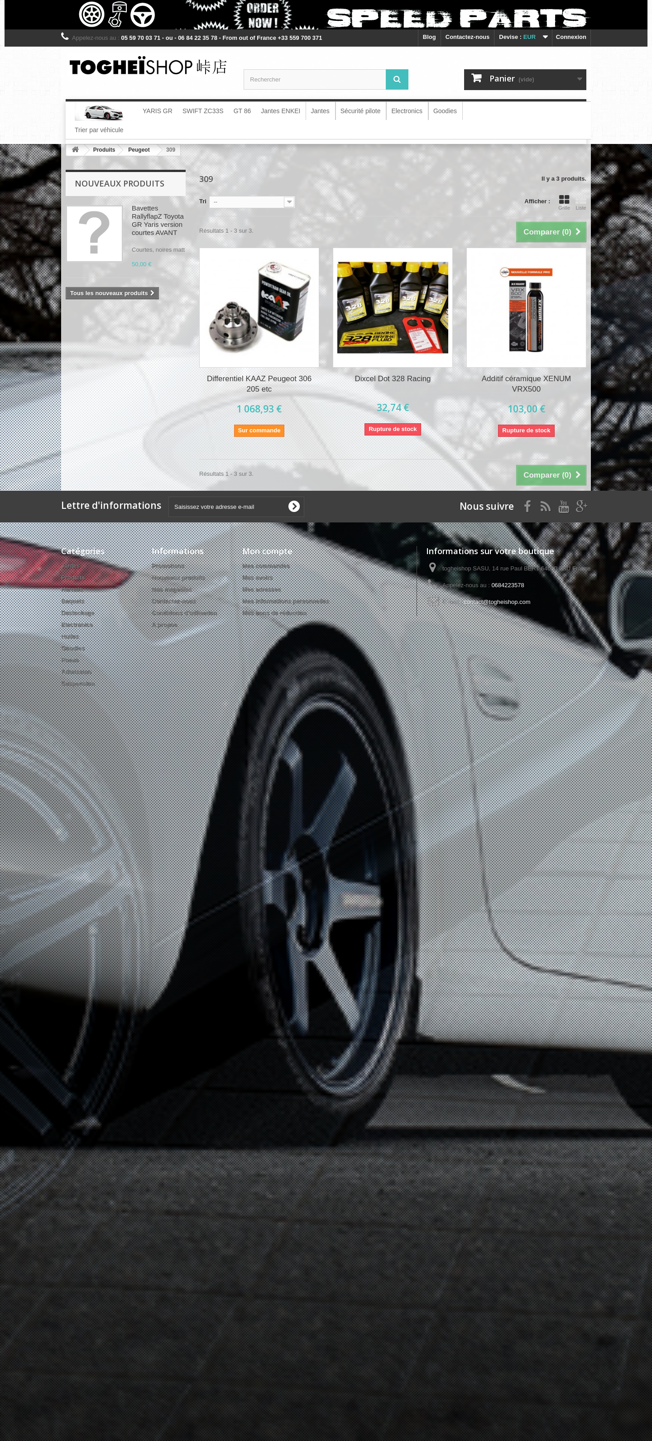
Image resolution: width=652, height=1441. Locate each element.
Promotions (168, 565)
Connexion (571, 37)
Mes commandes (266, 565)
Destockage (77, 612)
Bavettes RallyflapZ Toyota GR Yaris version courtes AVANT (158, 220)
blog (429, 37)
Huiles (70, 636)
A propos (164, 624)
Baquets (72, 601)
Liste (580, 202)
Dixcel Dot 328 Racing (393, 378)
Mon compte (267, 551)
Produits (73, 577)
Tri (202, 201)
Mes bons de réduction (274, 612)
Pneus (70, 659)
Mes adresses (261, 589)
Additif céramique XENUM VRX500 (526, 383)
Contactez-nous (468, 37)
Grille (564, 202)
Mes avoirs (257, 577)
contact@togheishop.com (497, 601)
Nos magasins (172, 589)
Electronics (77, 624)
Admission (76, 671)
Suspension (78, 683)
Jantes (70, 565)
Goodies (73, 648)
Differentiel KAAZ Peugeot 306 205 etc (259, 383)
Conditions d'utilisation (184, 612)
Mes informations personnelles (285, 601)
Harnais (72, 589)
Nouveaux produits (119, 183)
